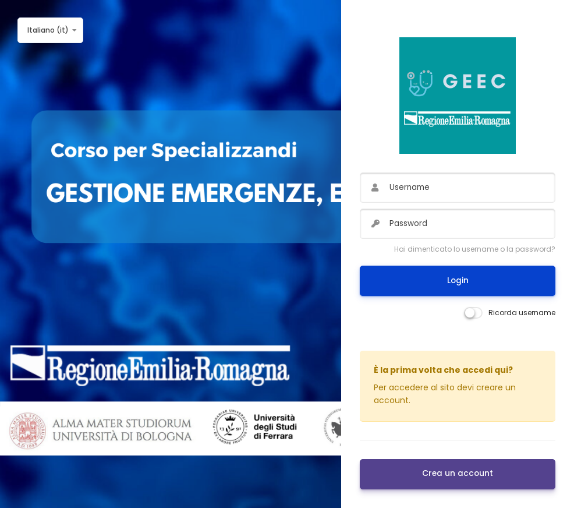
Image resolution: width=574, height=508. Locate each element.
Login (458, 280)
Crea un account (457, 473)
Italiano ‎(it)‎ (48, 30)
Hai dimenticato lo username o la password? (474, 249)
